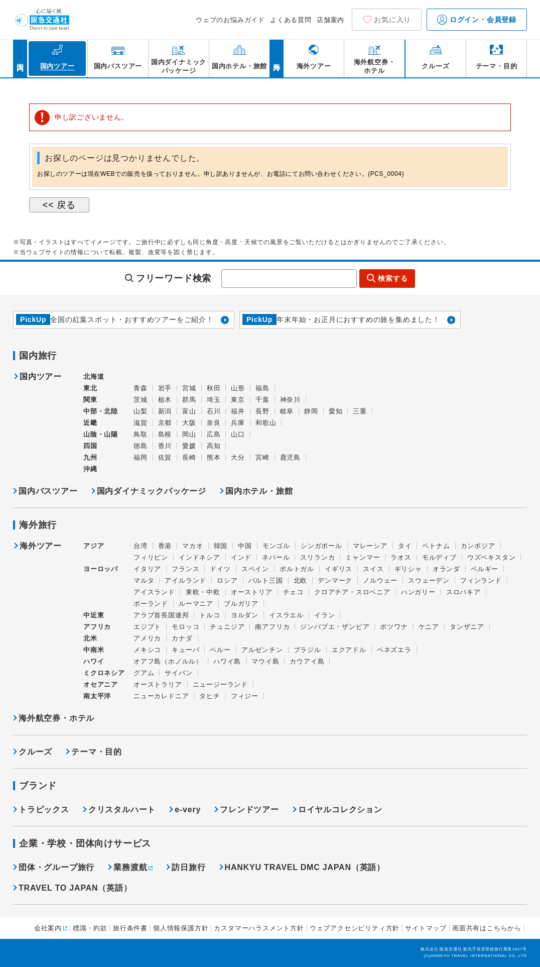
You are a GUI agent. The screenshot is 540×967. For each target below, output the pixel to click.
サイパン (178, 673)
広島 (214, 434)
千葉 (262, 399)
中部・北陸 (100, 411)
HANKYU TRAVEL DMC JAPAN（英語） (305, 867)
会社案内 (48, 928)
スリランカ (317, 557)
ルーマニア (196, 603)
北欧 (301, 580)
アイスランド (154, 592)
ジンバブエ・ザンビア (334, 626)
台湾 (140, 546)
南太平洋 (97, 696)
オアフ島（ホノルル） (168, 661)
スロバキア (463, 592)
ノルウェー (380, 580)
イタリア (147, 569)
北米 (90, 638)
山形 (238, 388)
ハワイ (93, 661)
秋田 (214, 388)
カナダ (182, 638)
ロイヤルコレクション (340, 809)
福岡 (140, 457)
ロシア (227, 580)
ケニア (429, 626)
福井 (238, 411)
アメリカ (147, 638)
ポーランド (150, 603)
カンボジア (478, 546)
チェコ (293, 592)
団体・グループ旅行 (56, 867)
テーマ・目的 (96, 751)
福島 (262, 388)
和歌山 (265, 422)
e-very (188, 809)
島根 (165, 434)
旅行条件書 (130, 928)
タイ (405, 546)
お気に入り (392, 20)
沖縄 (90, 469)
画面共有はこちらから (486, 928)
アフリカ (97, 626)
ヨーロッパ (100, 569)
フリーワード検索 (173, 278)
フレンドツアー (249, 809)
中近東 (93, 615)
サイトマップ (426, 928)
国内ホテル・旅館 (259, 491)
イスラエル (286, 615)
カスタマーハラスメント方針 (259, 928)
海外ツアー (41, 546)
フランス (185, 569)
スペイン (255, 569)
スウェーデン (429, 580)
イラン (324, 615)
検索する (393, 278)
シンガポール (321, 546)
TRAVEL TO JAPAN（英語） (75, 888)
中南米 (93, 650)
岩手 (165, 388)
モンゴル (276, 546)
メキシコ (147, 650)
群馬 (189, 399)
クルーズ (35, 751)
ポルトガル (297, 569)
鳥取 (140, 434)
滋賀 (140, 422)
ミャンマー (362, 557)
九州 (90, 457)
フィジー (244, 696)
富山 (189, 411)
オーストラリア (157, 684)
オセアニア (100, 684)
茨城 (140, 399)
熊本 (214, 457)
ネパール (276, 557)
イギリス (338, 569)
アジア (93, 546)
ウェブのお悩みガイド (230, 20)
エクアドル (349, 650)
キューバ (185, 650)
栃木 (165, 399)
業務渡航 (130, 867)
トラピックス (44, 809)
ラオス (400, 557)
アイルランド (185, 580)
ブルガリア (241, 603)
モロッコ (185, 626)
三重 (360, 411)
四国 (90, 446)
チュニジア (227, 626)
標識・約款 (90, 928)
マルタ (143, 580)
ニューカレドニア (161, 696)
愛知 (336, 411)
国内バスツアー (48, 491)
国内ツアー (41, 376)
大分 (238, 457)
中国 (245, 546)
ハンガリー (418, 592)
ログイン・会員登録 (476, 20)
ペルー (220, 650)
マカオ (192, 546)
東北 (90, 388)
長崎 (189, 457)
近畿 (90, 422)
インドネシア (199, 557)
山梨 (140, 411)
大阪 (189, 422)
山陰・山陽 (100, 434)
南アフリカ (272, 626)
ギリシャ (408, 569)
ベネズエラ (394, 650)
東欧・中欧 (203, 592)
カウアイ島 (307, 661)
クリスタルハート (122, 809)
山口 (238, 434)
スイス (373, 569)
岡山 (189, 434)
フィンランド (481, 580)
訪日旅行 (188, 867)
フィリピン (150, 557)
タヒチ (209, 696)
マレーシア (370, 546)
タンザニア (467, 626)
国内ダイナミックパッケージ (151, 491)
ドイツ (220, 569)
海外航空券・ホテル (56, 718)
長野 (262, 411)
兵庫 (238, 422)
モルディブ (439, 557)
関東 (90, 399)
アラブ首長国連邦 (161, 615)
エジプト (147, 626)
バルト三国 (265, 580)
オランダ (446, 569)
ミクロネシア (104, 673)
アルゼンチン (262, 650)
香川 (165, 446)
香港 (165, 546)
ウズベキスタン (491, 557)
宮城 (189, 388)
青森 (140, 388)
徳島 (140, 446)
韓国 (221, 546)
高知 (214, 446)
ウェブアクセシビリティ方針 (354, 928)
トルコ (209, 615)
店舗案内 (330, 20)
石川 (214, 411)
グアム (143, 673)
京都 (165, 422)
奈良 (214, 422)
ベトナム (436, 546)
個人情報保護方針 (180, 928)
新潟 (165, 411)
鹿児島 (290, 457)
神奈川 (290, 399)
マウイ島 (265, 661)
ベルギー (484, 569)
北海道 (93, 376)
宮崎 (262, 457)
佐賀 (165, 457)
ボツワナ (394, 626)
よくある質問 (291, 20)
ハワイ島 (227, 661)
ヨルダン (244, 615)
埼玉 (214, 399)
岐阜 (287, 411)
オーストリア (252, 592)
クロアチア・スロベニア (352, 592)
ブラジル (307, 650)
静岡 (311, 411)
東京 (238, 399)
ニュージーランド (220, 684)
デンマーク (335, 580)
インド (241, 557)
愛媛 (189, 446)
